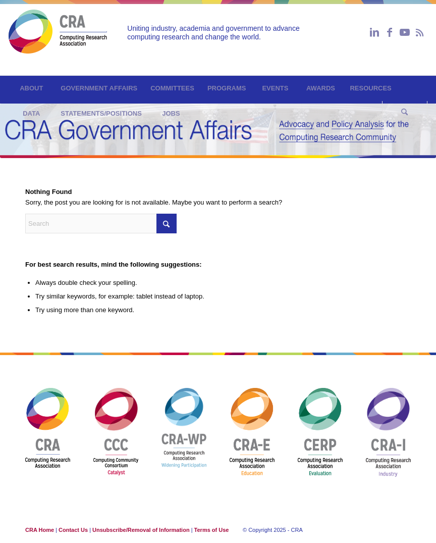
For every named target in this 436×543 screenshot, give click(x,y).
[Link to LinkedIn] (374, 32)
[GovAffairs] (58, 37)
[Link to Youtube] (404, 32)
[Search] (404, 113)
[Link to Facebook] (389, 32)
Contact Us (73, 530)
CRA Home (39, 530)
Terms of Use (211, 530)
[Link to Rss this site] (419, 32)
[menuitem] (31, 88)
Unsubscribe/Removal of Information (141, 530)
